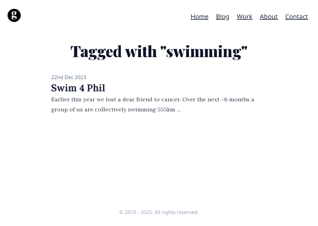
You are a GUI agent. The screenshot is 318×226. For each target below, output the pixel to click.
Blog (222, 16)
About (269, 16)
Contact (296, 16)
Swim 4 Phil (78, 88)
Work (244, 16)
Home (199, 16)
